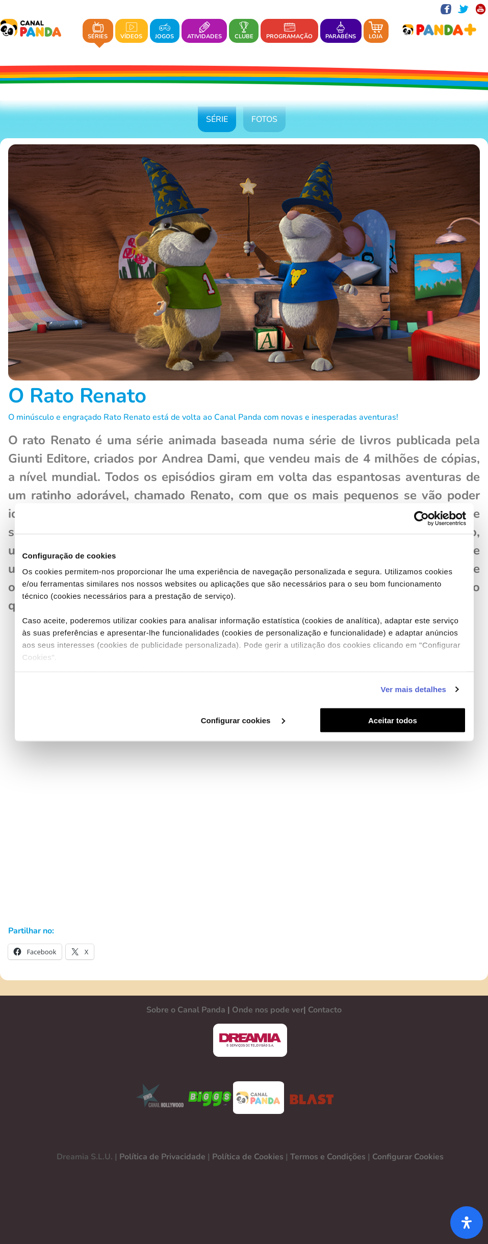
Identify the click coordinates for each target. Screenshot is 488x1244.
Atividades (204, 30)
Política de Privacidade (162, 1156)
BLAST (309, 1097)
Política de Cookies (248, 1156)
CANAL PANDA (258, 1097)
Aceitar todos (392, 720)
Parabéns (340, 30)
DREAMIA (249, 1040)
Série (217, 119)
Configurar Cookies (408, 1156)
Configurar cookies (243, 720)
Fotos (264, 119)
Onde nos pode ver (267, 1009)
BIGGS (210, 1097)
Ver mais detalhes (413, 689)
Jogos (164, 30)
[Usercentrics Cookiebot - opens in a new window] (421, 518)
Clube (244, 30)
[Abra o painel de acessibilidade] (466, 1222)
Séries (98, 30)
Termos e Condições (328, 1156)
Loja (376, 30)
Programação (289, 30)
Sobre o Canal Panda (185, 1009)
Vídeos (131, 30)
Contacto (325, 1009)
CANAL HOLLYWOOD (156, 1097)
